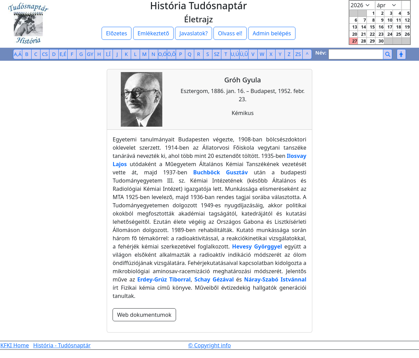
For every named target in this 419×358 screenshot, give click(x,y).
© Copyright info (209, 345)
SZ (216, 54)
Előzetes (116, 33)
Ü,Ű (244, 54)
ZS (298, 54)
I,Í (108, 54)
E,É (63, 54)
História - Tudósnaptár (62, 345)
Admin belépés (272, 33)
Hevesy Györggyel (257, 246)
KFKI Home (14, 345)
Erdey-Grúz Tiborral (164, 279)
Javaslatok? (193, 33)
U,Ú (235, 54)
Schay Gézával (214, 279)
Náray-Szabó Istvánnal (275, 279)
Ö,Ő (171, 54)
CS (45, 54)
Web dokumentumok (144, 315)
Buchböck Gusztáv (220, 172)
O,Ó (162, 54)
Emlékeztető (153, 33)
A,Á (18, 54)
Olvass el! (230, 33)
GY (90, 54)
